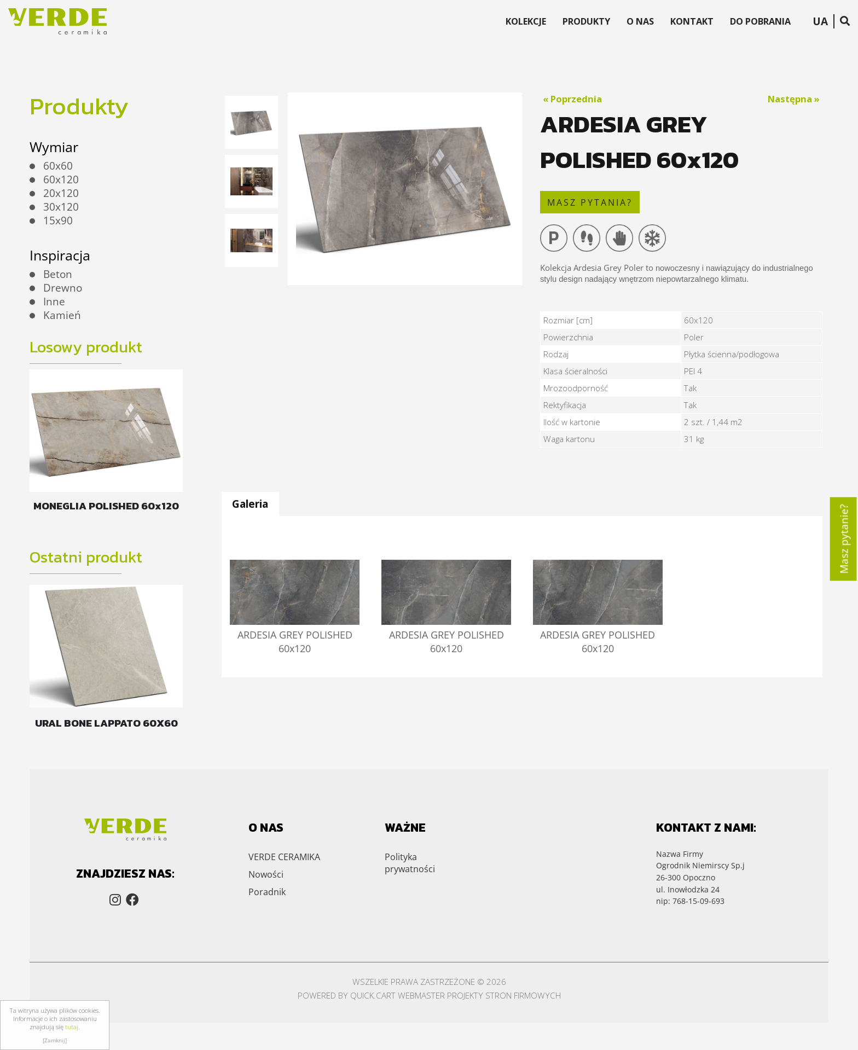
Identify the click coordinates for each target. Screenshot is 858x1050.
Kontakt (692, 21)
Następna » (794, 98)
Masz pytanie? (844, 538)
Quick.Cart (373, 995)
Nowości (265, 874)
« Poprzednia (572, 98)
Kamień (62, 315)
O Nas (640, 21)
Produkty (586, 21)
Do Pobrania (760, 21)
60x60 (58, 166)
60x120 (61, 179)
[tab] (250, 504)
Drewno (62, 288)
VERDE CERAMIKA (284, 857)
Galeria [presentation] (250, 503)
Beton (57, 274)
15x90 (58, 220)
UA (820, 21)
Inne (54, 301)
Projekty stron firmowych (504, 995)
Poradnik (267, 892)
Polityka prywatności (410, 863)
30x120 (61, 207)
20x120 (61, 193)
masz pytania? (590, 202)
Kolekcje (526, 21)
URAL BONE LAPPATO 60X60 (106, 723)
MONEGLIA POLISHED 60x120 (106, 506)
